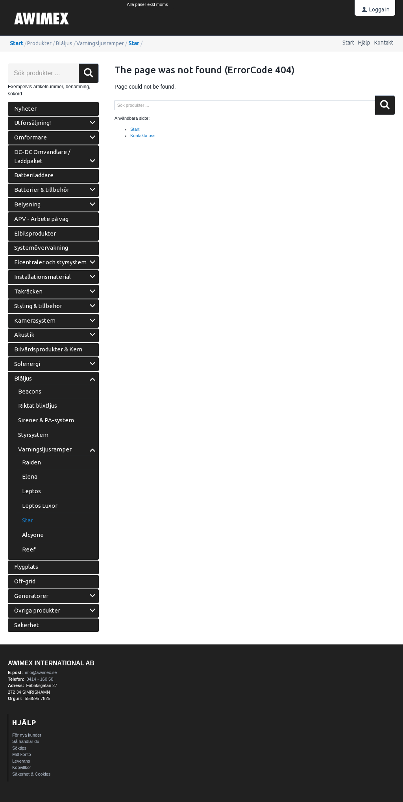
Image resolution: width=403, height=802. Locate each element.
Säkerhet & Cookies (31, 774)
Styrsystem (33, 434)
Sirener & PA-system (46, 420)
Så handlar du (25, 741)
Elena (29, 476)
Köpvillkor (21, 767)
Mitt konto (21, 754)
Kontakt (383, 42)
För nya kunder (26, 735)
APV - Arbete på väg (41, 218)
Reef (28, 549)
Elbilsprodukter (35, 233)
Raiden (31, 462)
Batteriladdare (34, 175)
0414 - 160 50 (39, 679)
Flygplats (26, 566)
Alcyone (33, 534)
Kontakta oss (142, 135)
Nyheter (25, 108)
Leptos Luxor (39, 505)
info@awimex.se (41, 672)
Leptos (31, 491)
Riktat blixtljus (37, 405)
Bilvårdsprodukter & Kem (48, 349)
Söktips (19, 748)
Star (133, 43)
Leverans (21, 761)
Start (348, 42)
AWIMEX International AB (51, 663)
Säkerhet (26, 625)
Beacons (29, 391)
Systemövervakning (41, 247)
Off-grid (24, 581)
